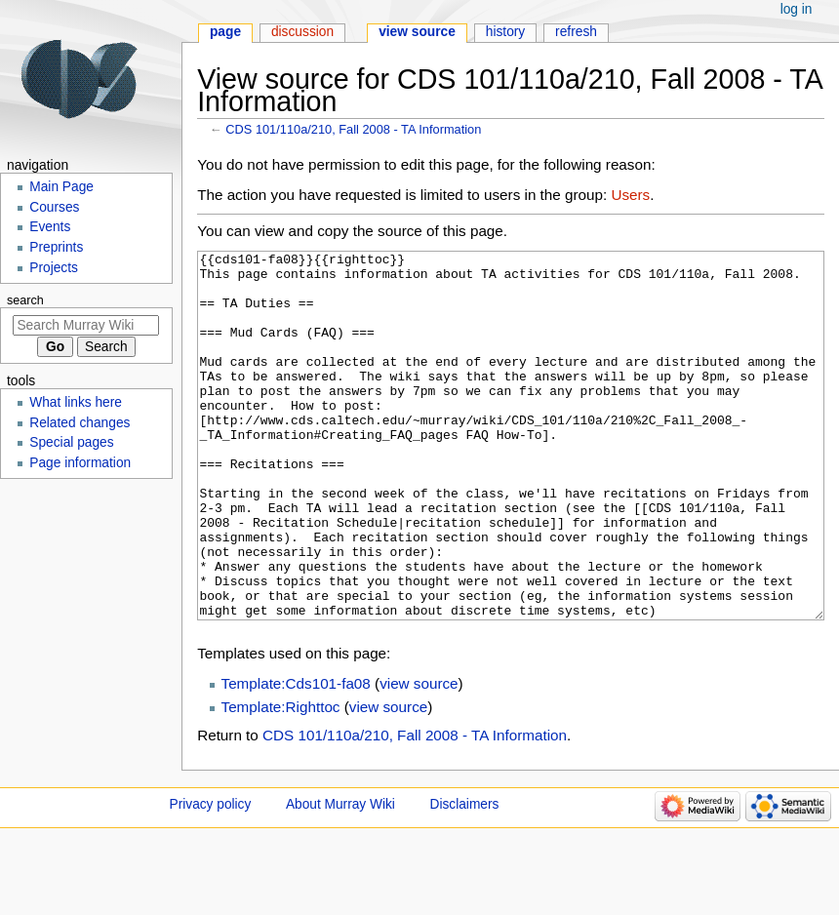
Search (25, 300)
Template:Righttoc (280, 780)
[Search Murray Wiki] (86, 325)
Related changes (79, 423)
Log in (796, 9)
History (506, 31)
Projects (53, 267)
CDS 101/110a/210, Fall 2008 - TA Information (353, 129)
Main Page (61, 186)
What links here (75, 402)
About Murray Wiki (340, 877)
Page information (80, 463)
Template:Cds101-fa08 (296, 756)
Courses (54, 207)
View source (417, 31)
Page (225, 31)
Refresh (576, 31)
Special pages (71, 442)
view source (419, 756)
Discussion (302, 31)
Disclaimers (464, 877)
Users (630, 194)
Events (49, 226)
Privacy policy (211, 877)
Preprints (56, 247)
